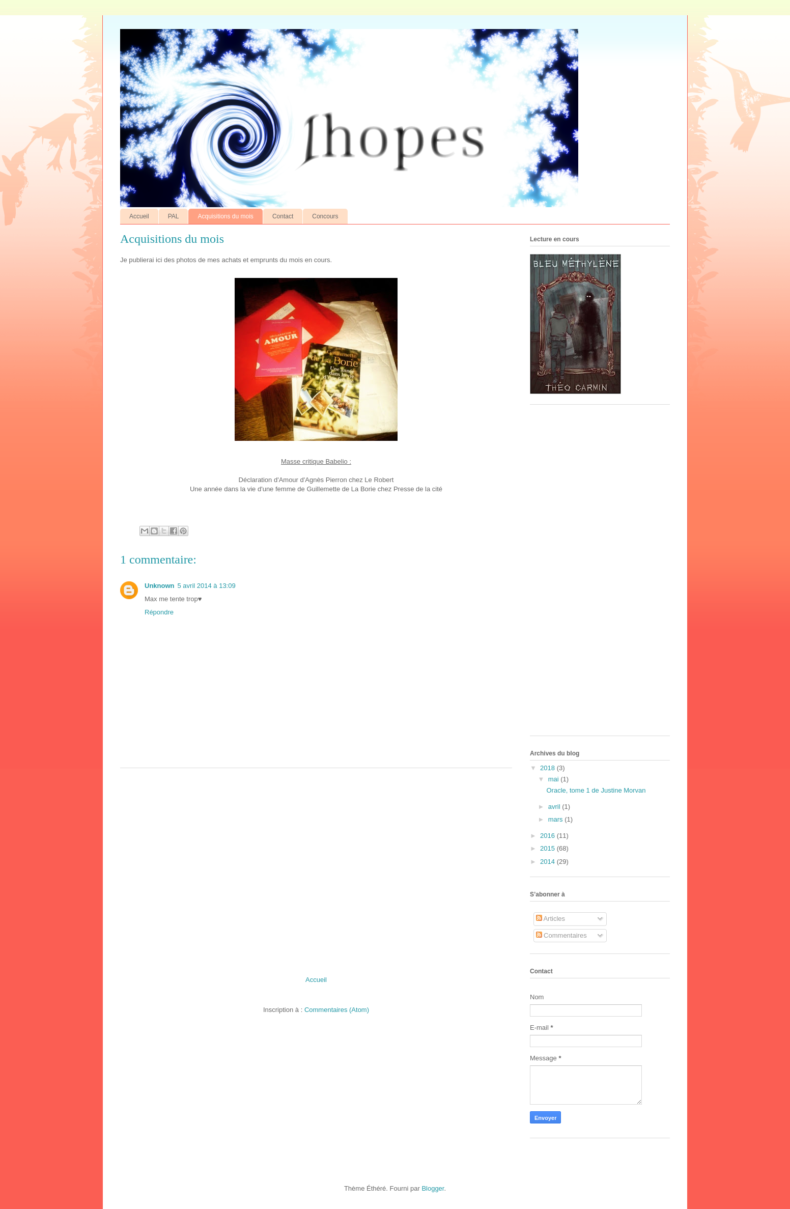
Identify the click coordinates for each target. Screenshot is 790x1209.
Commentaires (561, 935)
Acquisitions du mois (225, 216)
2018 (548, 768)
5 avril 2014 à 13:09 (207, 585)
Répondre (159, 612)
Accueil (139, 216)
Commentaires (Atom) (336, 1010)
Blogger (432, 1188)
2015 (548, 848)
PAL (173, 216)
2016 (548, 835)
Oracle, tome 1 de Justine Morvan (595, 790)
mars (556, 819)
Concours (325, 216)
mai (554, 779)
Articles (551, 918)
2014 (548, 861)
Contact (282, 216)
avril (555, 806)
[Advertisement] (316, 868)
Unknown (160, 585)
